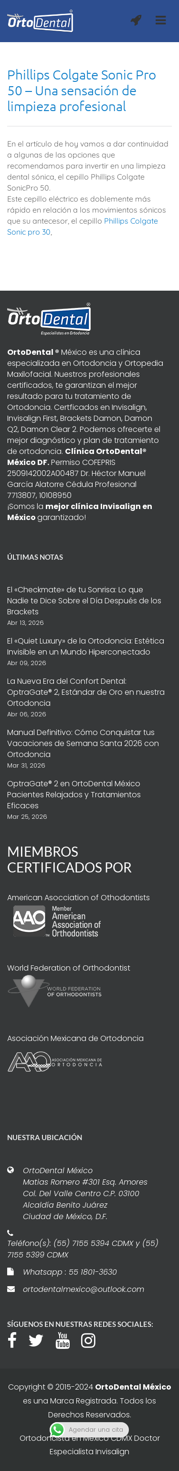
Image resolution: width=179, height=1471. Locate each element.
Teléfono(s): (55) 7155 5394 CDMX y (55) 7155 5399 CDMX (82, 1249)
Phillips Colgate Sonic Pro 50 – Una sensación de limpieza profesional (81, 90)
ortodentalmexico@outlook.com (83, 1289)
